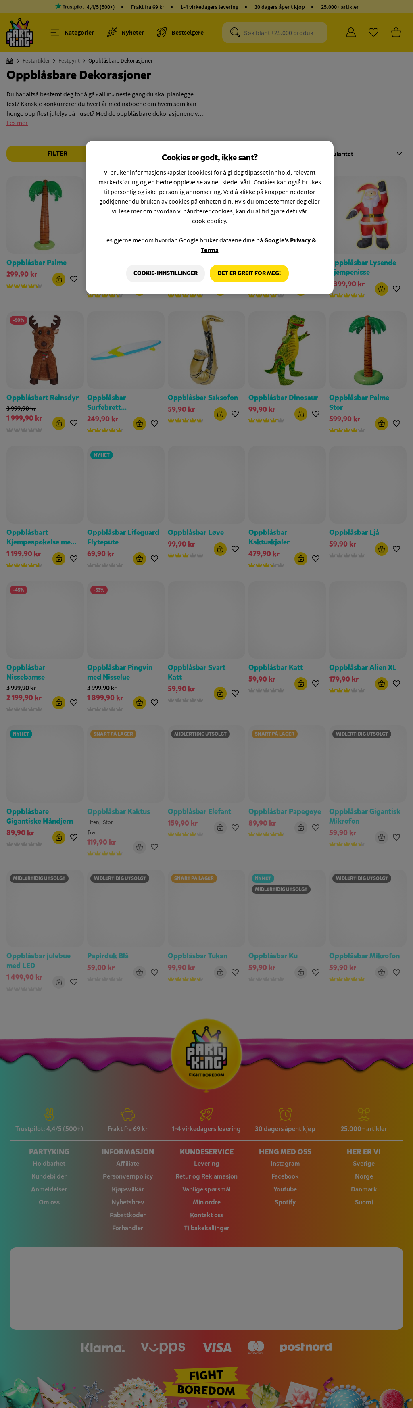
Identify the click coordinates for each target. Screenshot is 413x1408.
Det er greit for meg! (249, 273)
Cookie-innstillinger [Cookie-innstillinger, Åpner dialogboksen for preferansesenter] (165, 273)
